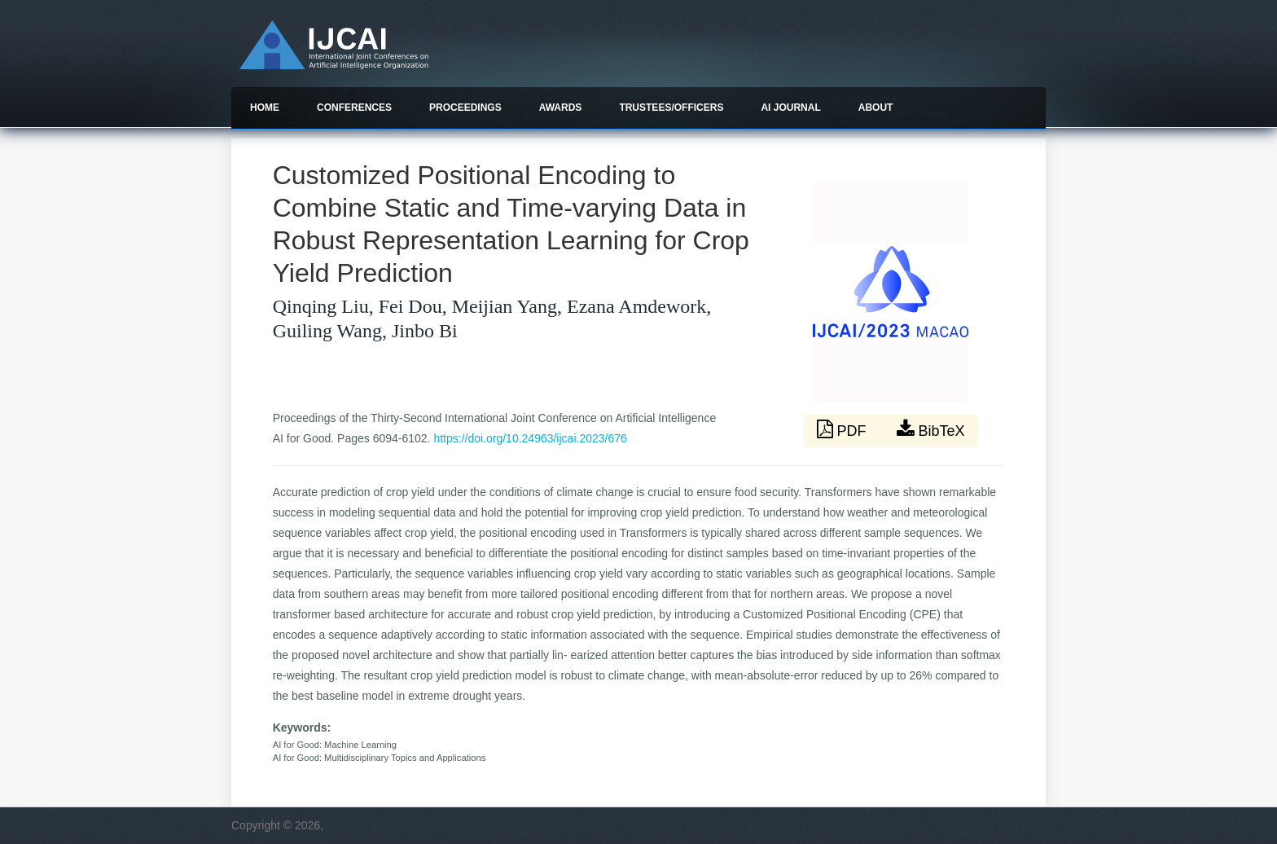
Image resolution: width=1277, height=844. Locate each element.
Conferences (354, 107)
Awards (560, 107)
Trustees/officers (671, 107)
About (875, 107)
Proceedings (465, 107)
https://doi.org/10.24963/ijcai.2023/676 (529, 438)
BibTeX (931, 429)
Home (264, 107)
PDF (844, 429)
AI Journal (790, 107)
